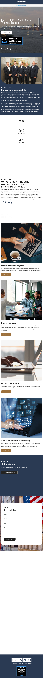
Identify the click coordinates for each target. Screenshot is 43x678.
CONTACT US (6, 32)
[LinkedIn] (7, 49)
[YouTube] (10, 49)
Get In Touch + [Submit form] (9, 539)
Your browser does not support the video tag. (21, 484)
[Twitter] (5, 49)
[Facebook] (1, 49)
